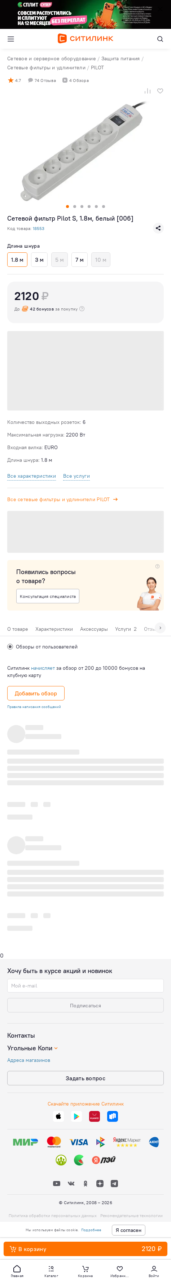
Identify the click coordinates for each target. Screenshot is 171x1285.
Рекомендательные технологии (131, 1215)
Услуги (126, 629)
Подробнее (91, 1230)
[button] (17, 1271)
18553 (38, 228)
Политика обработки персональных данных (53, 1215)
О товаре (17, 629)
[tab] (17, 630)
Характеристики (54, 629)
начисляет (43, 668)
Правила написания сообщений (34, 706)
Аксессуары (94, 629)
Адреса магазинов (28, 1060)
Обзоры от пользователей (42, 646)
